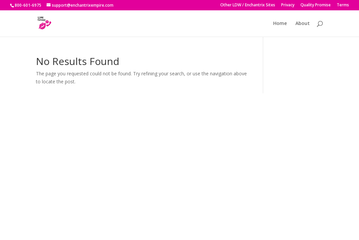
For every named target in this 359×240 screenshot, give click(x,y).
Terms (343, 5)
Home (280, 23)
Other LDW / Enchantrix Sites (247, 5)
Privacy (287, 5)
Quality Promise (315, 5)
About (302, 23)
